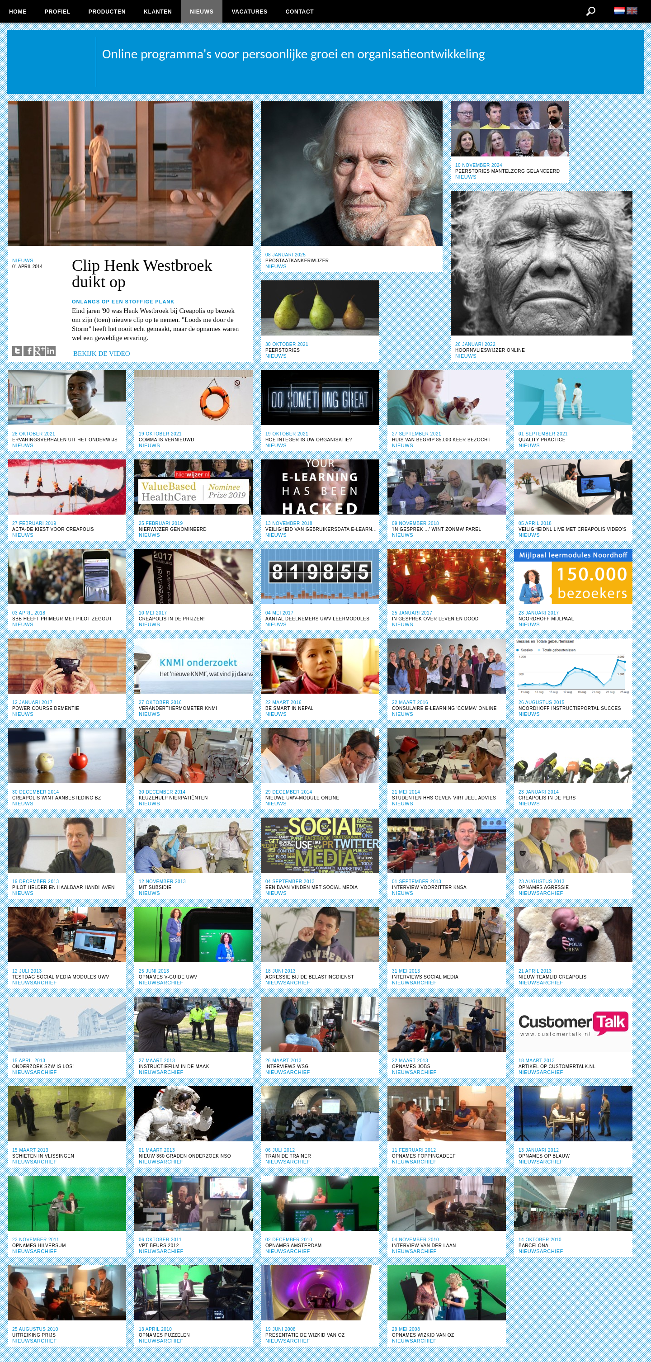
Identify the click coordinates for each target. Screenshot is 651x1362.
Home (18, 12)
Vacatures (249, 12)
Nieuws (201, 12)
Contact (300, 12)
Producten (107, 12)
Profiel (58, 12)
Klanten (158, 12)
